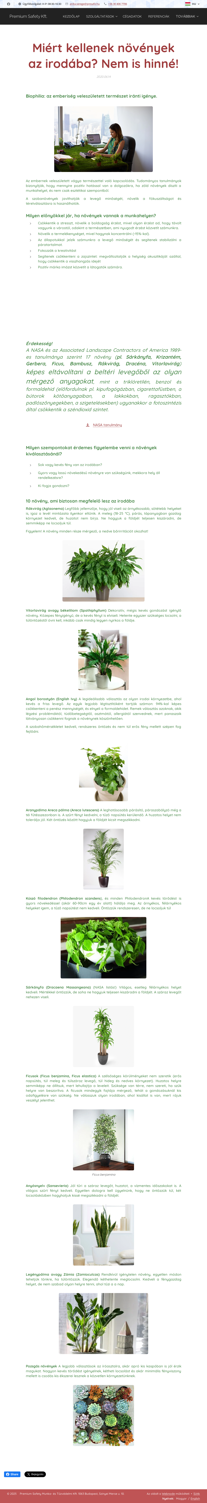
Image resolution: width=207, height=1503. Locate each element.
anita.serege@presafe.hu (85, 4)
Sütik (196, 1494)
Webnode (168, 1494)
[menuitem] (95, 16)
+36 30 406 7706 (117, 4)
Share (12, 1474)
